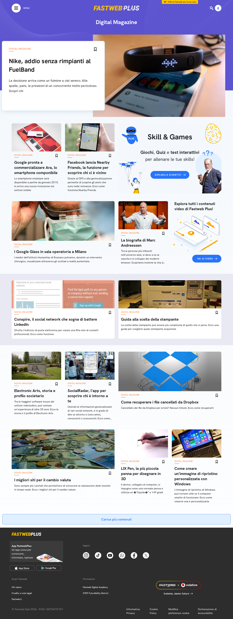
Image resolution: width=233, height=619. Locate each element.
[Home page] (116, 8)
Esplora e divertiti (168, 174)
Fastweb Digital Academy (95, 587)
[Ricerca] (212, 8)
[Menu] (21, 8)
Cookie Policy (154, 611)
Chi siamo (17, 587)
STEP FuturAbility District (95, 593)
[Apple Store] (22, 568)
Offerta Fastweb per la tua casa (182, 2)
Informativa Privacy (133, 611)
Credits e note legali (22, 593)
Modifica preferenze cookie (178, 611)
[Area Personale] (218, 8)
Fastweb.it (17, 599)
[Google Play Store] (48, 568)
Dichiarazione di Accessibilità (207, 611)
